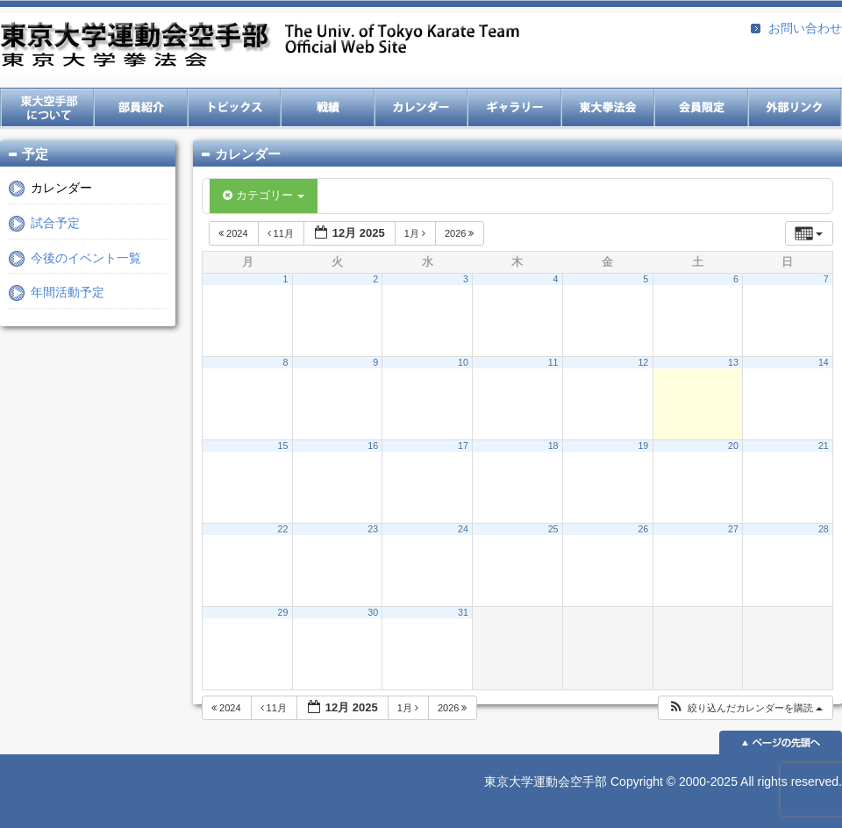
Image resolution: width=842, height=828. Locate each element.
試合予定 (55, 223)
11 (553, 362)
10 (463, 362)
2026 (461, 233)
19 (643, 445)
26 (643, 529)
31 (463, 612)
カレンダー (61, 188)
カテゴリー (263, 195)
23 (372, 529)
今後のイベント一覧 (86, 258)
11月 (282, 233)
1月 (416, 233)
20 (733, 445)
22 (283, 529)
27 (733, 529)
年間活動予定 (67, 292)
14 (823, 362)
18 (553, 445)
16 (372, 445)
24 (463, 529)
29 (283, 612)
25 (553, 529)
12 (643, 362)
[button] (745, 708)
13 (733, 362)
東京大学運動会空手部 (259, 46)
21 (823, 445)
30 (372, 612)
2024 (234, 233)
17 (463, 445)
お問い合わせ (805, 28)
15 (283, 445)
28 (823, 529)
